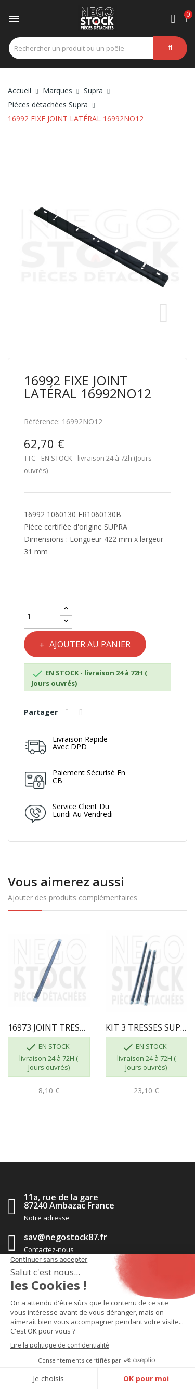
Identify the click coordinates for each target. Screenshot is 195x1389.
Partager (68, 712)
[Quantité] (42, 616)
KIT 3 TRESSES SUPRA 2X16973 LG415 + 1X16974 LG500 (147, 1027)
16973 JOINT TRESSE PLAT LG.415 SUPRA (49, 1027)
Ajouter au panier (89, 644)
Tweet (82, 712)
